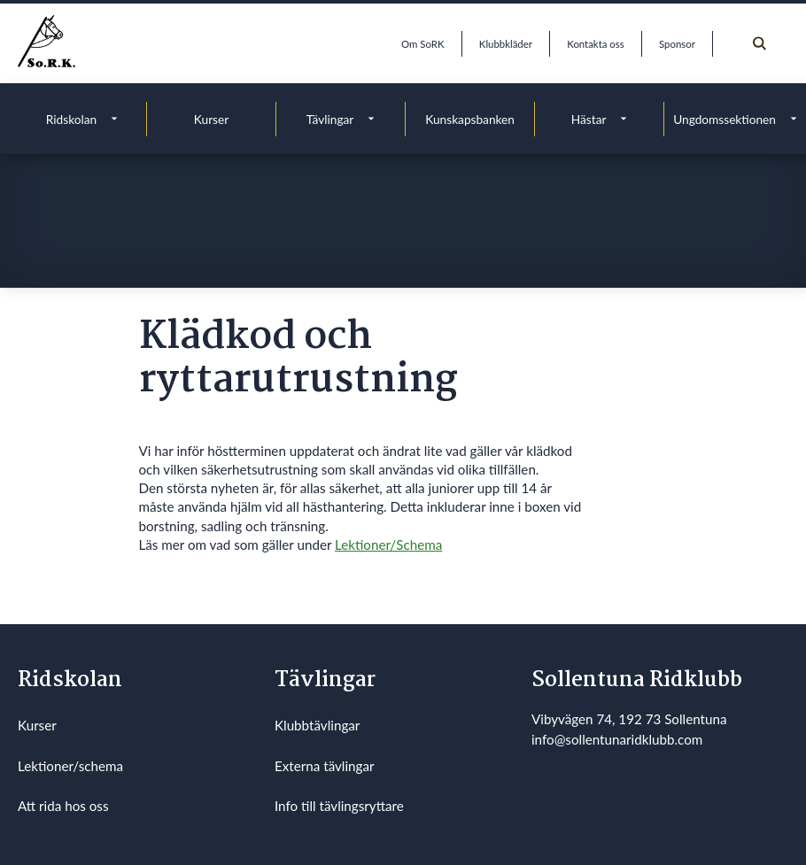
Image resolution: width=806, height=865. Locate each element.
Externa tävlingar (325, 766)
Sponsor (677, 44)
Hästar (589, 119)
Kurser (211, 119)
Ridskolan (71, 119)
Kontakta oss (595, 44)
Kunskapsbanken (470, 119)
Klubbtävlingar (317, 725)
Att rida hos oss (63, 806)
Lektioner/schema (70, 766)
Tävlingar (330, 119)
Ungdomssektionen (724, 119)
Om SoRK (422, 44)
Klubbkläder (505, 44)
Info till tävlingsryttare (339, 806)
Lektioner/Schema (388, 544)
